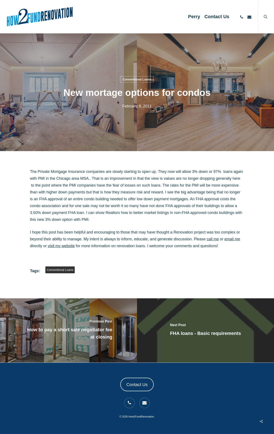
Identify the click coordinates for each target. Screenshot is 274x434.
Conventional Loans (137, 79)
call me (213, 239)
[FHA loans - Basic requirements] (205, 330)
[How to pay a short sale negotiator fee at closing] (68, 330)
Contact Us (137, 384)
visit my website (61, 246)
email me (232, 239)
